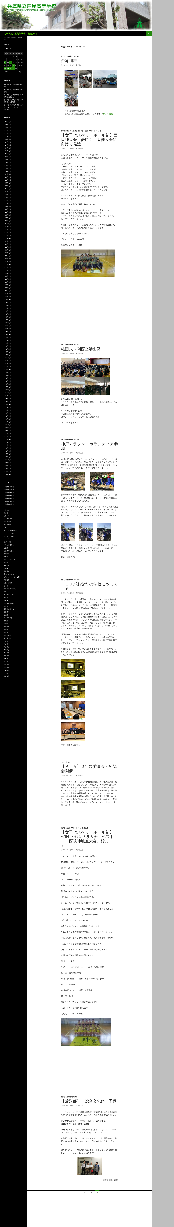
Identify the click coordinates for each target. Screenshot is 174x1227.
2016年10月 (8, 404)
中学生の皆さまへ (66, 131)
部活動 (86, 828)
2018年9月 (7, 337)
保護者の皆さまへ (79, 131)
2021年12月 (8, 232)
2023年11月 (8, 177)
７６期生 (77, 580)
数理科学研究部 (9, 603)
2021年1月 (7, 256)
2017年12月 (8, 363)
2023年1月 (7, 203)
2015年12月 (8, 433)
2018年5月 (7, 349)
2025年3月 (7, 133)
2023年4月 (7, 197)
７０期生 (6, 641)
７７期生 (6, 661)
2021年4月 (7, 250)
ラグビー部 (7, 542)
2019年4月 (7, 317)
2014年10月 (8, 474)
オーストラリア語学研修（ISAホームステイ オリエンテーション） (13, 107)
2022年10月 (8, 212)
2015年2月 (7, 463)
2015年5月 (7, 454)
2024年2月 (7, 168)
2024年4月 (7, 162)
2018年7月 (7, 343)
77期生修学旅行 (9, 501)
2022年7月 (7, 215)
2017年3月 (7, 390)
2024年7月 (7, 154)
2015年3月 (7, 460)
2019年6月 (7, 311)
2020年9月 (7, 267)
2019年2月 (7, 323)
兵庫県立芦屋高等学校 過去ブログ (21, 33)
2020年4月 (7, 282)
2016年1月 (7, 431)
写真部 (6, 557)
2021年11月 (8, 235)
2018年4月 (7, 352)
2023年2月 (7, 200)
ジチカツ (6, 527)
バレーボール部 (9, 533)
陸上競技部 (7, 638)
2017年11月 (8, 366)
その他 (6, 513)
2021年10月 (8, 238)
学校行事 (6, 580)
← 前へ (84, 1193)
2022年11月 (8, 209)
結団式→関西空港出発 (81, 348)
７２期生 (6, 647)
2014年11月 (8, 471)
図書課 (6, 568)
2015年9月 (7, 442)
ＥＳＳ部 (77, 439)
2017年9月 (7, 372)
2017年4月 (7, 387)
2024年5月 (7, 160)
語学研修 (6, 626)
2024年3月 (7, 165)
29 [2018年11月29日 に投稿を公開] (13, 69)
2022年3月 (7, 224)
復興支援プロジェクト (11, 589)
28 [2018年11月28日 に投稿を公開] (10, 69)
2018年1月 (7, 361)
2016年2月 (7, 428)
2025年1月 (7, 136)
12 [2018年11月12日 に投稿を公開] (5, 63)
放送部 (69, 1097)
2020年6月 (7, 276)
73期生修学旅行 (9, 492)
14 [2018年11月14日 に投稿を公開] (10, 63)
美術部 (6, 624)
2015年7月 (7, 448)
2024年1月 (7, 171)
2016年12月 (8, 398)
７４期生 (6, 653)
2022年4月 (7, 221)
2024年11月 (8, 142)
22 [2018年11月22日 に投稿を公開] (13, 66)
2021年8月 (7, 244)
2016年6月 (7, 416)
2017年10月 (8, 369)
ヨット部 (6, 539)
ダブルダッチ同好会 (10, 530)
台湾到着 (69, 60)
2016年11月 (8, 401)
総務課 (6, 621)
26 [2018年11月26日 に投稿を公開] (5, 69)
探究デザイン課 (9, 594)
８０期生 (6, 670)
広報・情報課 (8, 583)
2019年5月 (7, 314)
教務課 (6, 600)
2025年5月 (7, 127)
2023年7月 (7, 189)
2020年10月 (8, 264)
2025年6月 (7, 125)
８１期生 (6, 673)
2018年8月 (7, 340)
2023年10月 (8, 180)
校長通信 (6, 612)
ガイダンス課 (8, 519)
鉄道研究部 (7, 635)
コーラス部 (7, 522)
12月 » (20, 72)
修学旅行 (70, 56)
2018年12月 (8, 329)
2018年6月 (7, 346)
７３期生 (6, 650)
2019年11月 (8, 296)
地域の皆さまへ (9, 574)
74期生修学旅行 (9, 495)
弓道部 (6, 586)
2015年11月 (8, 436)
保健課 (6, 548)
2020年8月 (7, 270)
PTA (62, 762)
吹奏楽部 (6, 565)
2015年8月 (7, 445)
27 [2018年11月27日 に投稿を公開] (8, 69)
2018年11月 (8, 331)
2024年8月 (7, 151)
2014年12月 (8, 468)
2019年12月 (8, 294)
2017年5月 (7, 384)
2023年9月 (7, 183)
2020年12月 (8, 259)
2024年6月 (7, 157)
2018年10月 (8, 334)
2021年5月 (7, 247)
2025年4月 (7, 130)
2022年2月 (7, 227)
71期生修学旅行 (9, 487)
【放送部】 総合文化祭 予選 (89, 1101)
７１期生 (6, 644)
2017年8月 (7, 375)
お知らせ (64, 56)
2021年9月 (7, 241)
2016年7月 (7, 413)
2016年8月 (7, 410)
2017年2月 (7, 393)
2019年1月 (7, 326)
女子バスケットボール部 (93, 131)
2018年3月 (7, 355)
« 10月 (6, 72)
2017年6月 (7, 381)
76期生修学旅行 (9, 498)
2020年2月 (7, 288)
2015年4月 (7, 457)
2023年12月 (8, 174)
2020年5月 (7, 279)
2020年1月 (7, 291)
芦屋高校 (80, 65)
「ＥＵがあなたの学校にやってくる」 (89, 586)
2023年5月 (7, 194)
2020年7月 (7, 273)
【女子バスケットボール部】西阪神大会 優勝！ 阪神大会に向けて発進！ (89, 139)
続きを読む (109, 114)
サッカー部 (7, 524)
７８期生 (6, 664)
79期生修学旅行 (9, 504)
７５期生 (77, 56)
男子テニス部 (8, 618)
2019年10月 (8, 299)
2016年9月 (7, 407)
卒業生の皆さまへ (9, 559)
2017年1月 (7, 396)
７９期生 (6, 667)
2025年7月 (7, 122)
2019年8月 (7, 305)
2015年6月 (7, 451)
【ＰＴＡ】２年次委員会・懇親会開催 (89, 768)
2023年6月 (7, 192)
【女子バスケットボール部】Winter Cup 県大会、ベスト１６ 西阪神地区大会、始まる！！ (89, 839)
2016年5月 (7, 419)
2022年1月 (7, 229)
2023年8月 (7, 186)
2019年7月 (7, 308)
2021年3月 (7, 253)
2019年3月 (7, 320)
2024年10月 (8, 145)
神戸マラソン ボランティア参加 (89, 446)
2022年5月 (7, 218)
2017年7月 (7, 378)
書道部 (6, 606)
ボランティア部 (9, 536)
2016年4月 (7, 422)
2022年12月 (8, 206)
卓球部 (6, 562)
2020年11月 (8, 261)
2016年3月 (7, 425)
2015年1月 (7, 465)
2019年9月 (7, 302)
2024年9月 (7, 148)
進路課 (6, 629)
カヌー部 (6, 516)
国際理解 (70, 439)
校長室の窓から (9, 609)
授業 (5, 591)
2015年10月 (8, 439)
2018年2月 (7, 358)
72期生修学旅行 (9, 490)
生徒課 (6, 615)
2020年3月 (7, 285)
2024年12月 (8, 139)
